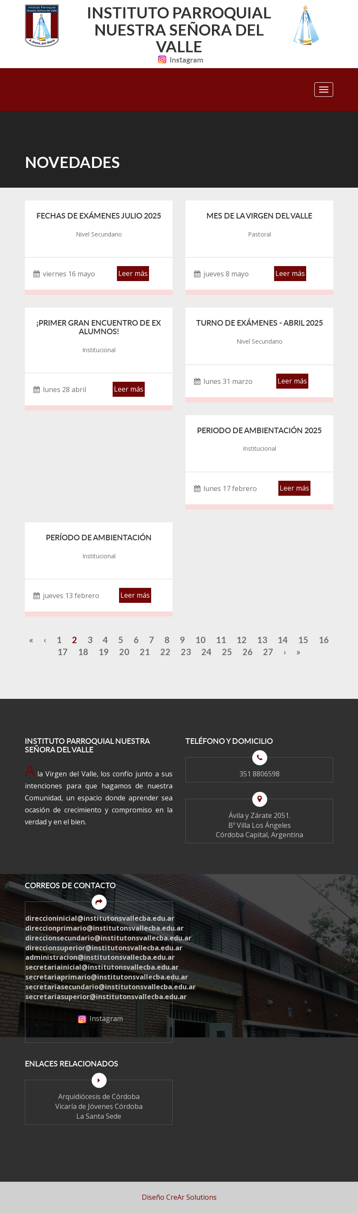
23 (186, 652)
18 (83, 652)
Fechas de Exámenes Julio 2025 (98, 215)
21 (145, 652)
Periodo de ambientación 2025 (259, 430)
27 (268, 652)
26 (247, 652)
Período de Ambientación (99, 537)
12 (241, 640)
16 (324, 640)
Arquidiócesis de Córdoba (99, 1096)
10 (200, 640)
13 (262, 640)
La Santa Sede (98, 1116)
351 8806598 (259, 774)
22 (165, 652)
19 (103, 652)
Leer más (133, 273)
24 (206, 652)
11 (221, 640)
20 (124, 652)
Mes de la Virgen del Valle (259, 215)
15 (303, 640)
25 (227, 652)
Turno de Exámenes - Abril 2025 (259, 322)
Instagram (179, 59)
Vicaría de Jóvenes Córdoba (99, 1106)
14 (282, 640)
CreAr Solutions (191, 1197)
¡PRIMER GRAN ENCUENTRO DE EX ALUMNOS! (98, 326)
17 (62, 652)
